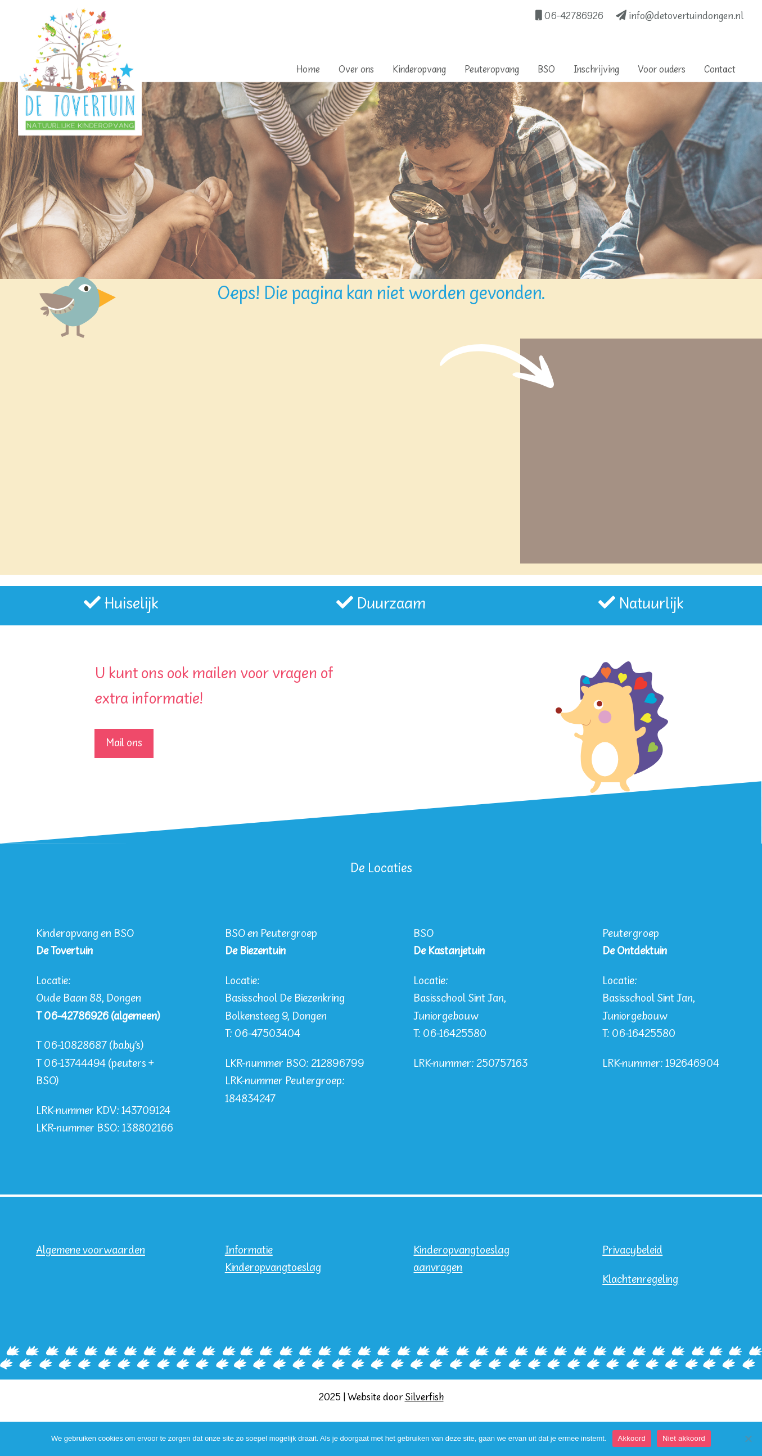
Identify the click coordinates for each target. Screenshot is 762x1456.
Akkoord (632, 1438)
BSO (546, 70)
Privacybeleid (632, 1250)
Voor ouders (662, 70)
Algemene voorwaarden (90, 1250)
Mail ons (124, 743)
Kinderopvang (419, 70)
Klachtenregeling (640, 1280)
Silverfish (424, 1397)
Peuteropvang (492, 70)
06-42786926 (569, 16)
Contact (720, 70)
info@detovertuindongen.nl (680, 16)
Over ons (356, 70)
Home (308, 70)
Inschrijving (596, 70)
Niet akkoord (683, 1438)
